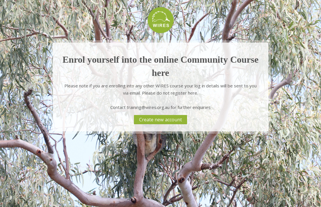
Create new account (160, 119)
